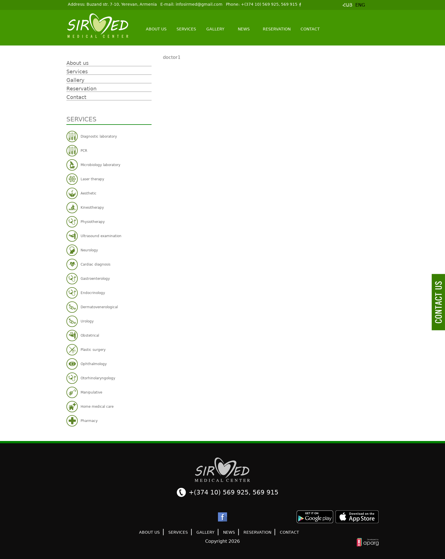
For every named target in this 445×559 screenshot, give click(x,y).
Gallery (215, 29)
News (244, 29)
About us (156, 29)
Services (186, 29)
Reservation (277, 29)
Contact (310, 29)
